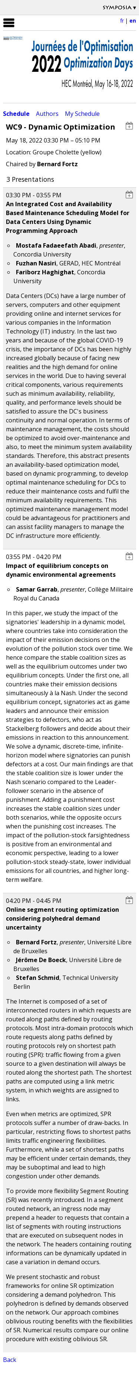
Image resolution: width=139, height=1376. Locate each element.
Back (9, 1360)
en (132, 20)
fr (122, 20)
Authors (47, 114)
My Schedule (82, 114)
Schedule (16, 114)
